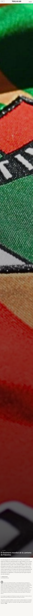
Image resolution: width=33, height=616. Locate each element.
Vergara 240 (16, 2)
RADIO (2, 1)
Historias (4, 550)
